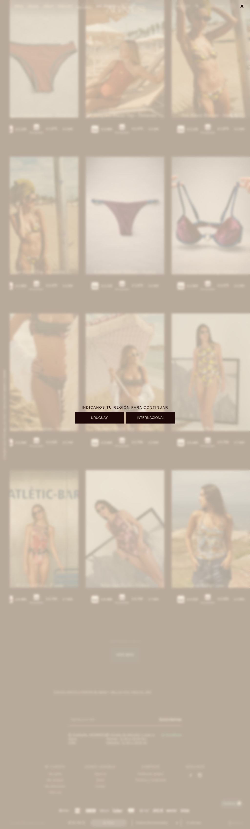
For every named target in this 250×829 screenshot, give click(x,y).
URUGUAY (99, 418)
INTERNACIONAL (151, 418)
